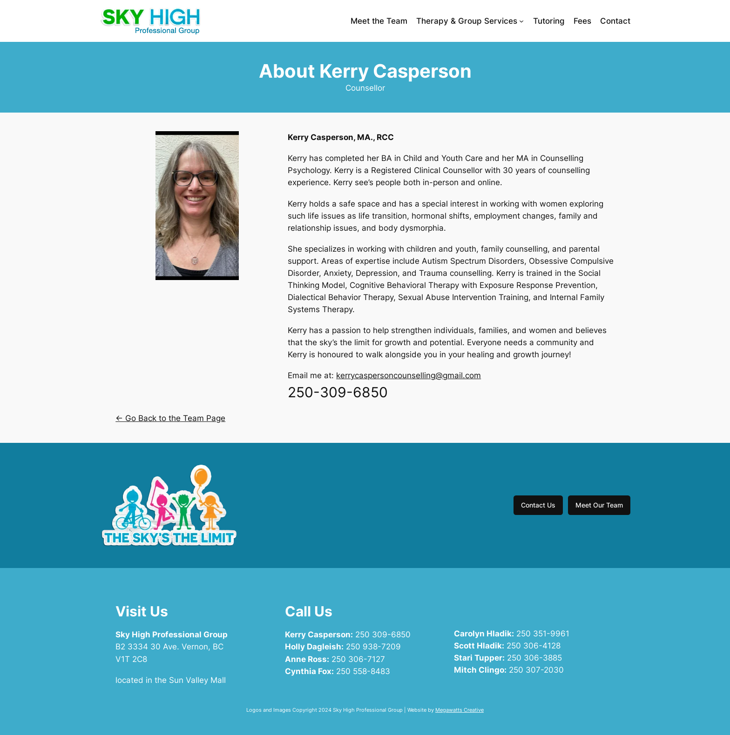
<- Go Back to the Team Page (170, 418)
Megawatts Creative (459, 710)
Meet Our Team (599, 505)
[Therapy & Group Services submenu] (521, 21)
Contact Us (538, 505)
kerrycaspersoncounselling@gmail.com (408, 375)
